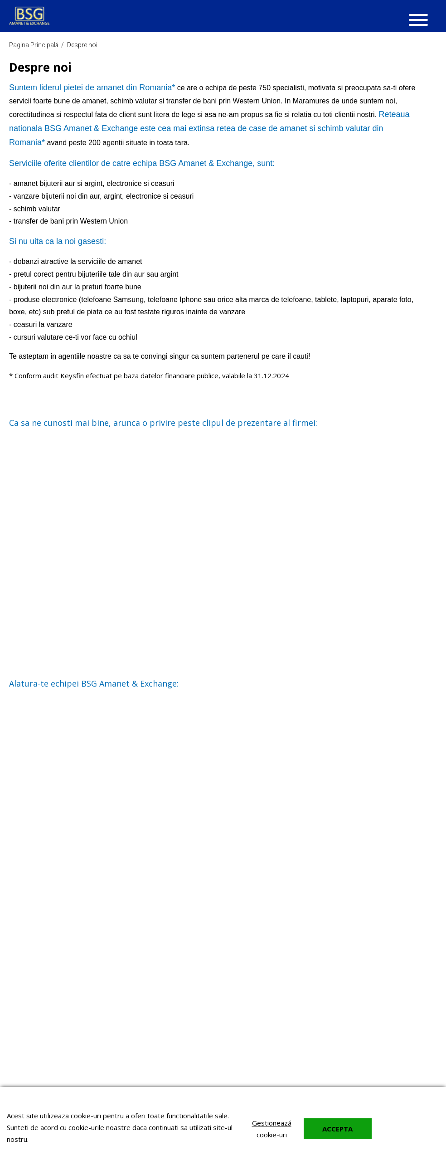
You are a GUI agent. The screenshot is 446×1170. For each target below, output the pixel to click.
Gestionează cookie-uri (271, 1128)
